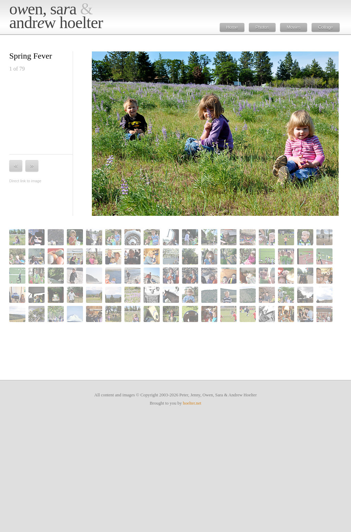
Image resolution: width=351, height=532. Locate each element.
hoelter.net (192, 403)
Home (232, 27)
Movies (294, 27)
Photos (262, 27)
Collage (325, 27)
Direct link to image (25, 181)
